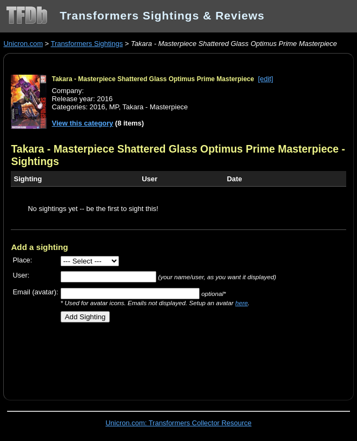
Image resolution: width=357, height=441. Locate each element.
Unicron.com (23, 44)
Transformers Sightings (87, 44)
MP (114, 107)
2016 (97, 107)
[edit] (265, 79)
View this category (83, 123)
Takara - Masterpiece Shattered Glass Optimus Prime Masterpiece (153, 79)
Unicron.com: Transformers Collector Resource (178, 423)
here (241, 302)
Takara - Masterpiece (155, 107)
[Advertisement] (137, 357)
